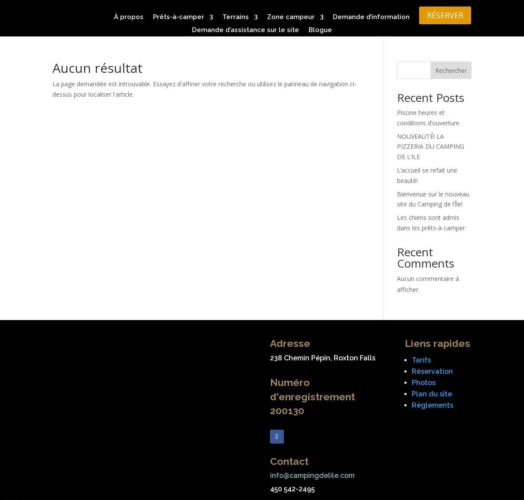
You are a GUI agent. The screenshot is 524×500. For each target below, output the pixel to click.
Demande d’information (371, 17)
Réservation (432, 371)
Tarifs (421, 360)
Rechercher (451, 70)
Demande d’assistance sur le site (245, 30)
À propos (128, 17)
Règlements (432, 405)
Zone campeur (291, 17)
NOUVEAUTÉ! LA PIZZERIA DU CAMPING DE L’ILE (430, 146)
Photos (424, 383)
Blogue (320, 30)
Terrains (235, 17)
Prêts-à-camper (178, 17)
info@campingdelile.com (312, 475)
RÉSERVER (445, 15)
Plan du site (432, 394)
